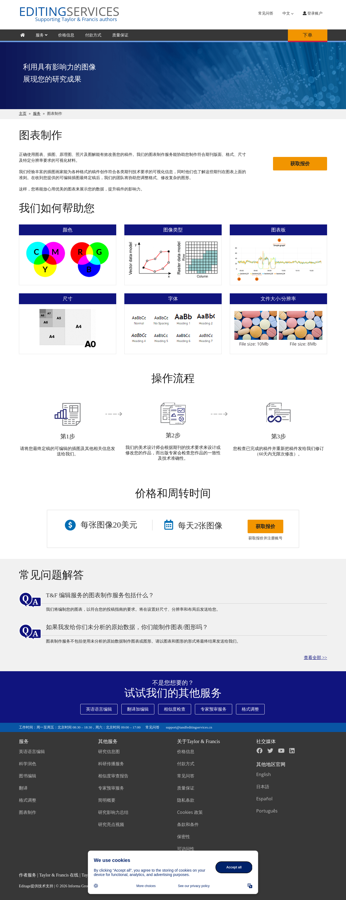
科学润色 (27, 764)
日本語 (262, 787)
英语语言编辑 (99, 709)
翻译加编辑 (138, 709)
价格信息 (66, 35)
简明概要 (106, 800)
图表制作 (27, 812)
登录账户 (313, 13)
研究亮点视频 (111, 824)
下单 (307, 35)
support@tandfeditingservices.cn (189, 727)
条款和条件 (188, 824)
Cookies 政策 (190, 812)
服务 (41, 35)
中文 (288, 13)
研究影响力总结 (113, 812)
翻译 (23, 788)
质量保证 (120, 35)
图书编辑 (27, 776)
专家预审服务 (214, 709)
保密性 (183, 836)
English (263, 774)
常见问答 (265, 13)
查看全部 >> (315, 657)
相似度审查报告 (113, 776)
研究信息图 (109, 751)
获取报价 (300, 163)
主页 (22, 114)
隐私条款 (185, 800)
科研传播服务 (111, 764)
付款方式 (93, 35)
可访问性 (185, 849)
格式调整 (250, 709)
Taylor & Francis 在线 (58, 875)
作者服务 (27, 875)
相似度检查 (174, 709)
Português (267, 811)
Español (264, 799)
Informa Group (79, 886)
